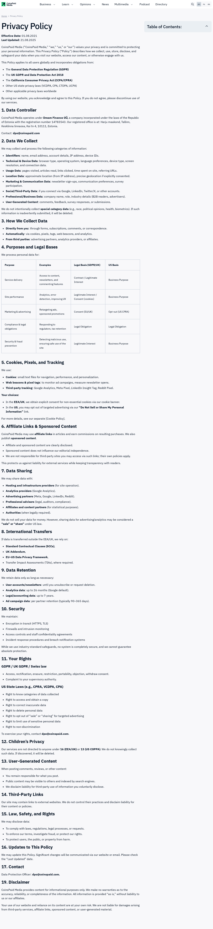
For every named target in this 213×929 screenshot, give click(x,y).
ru (204, 4)
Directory (161, 4)
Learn (65, 4)
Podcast (144, 4)
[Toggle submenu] (54, 4)
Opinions (85, 4)
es (209, 4)
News (105, 4)
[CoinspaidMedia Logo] (8, 4)
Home (4, 16)
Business (45, 4)
